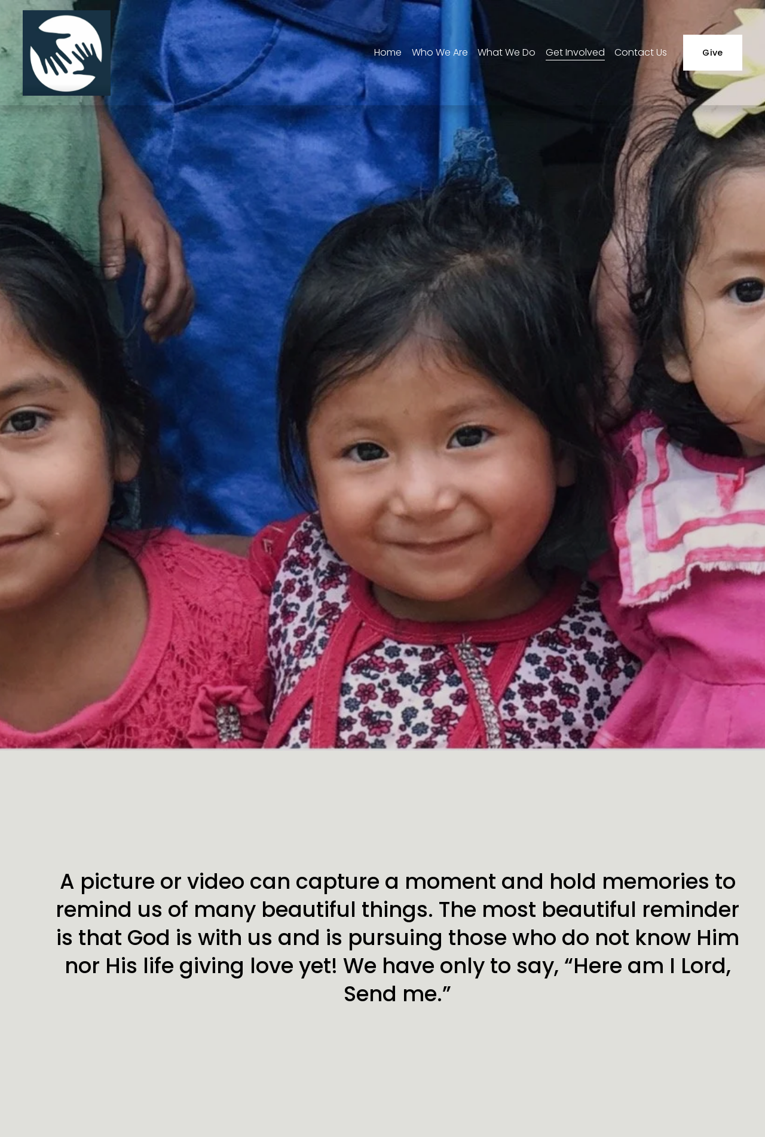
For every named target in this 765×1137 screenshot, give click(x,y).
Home (388, 52)
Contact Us (640, 52)
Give (712, 53)
